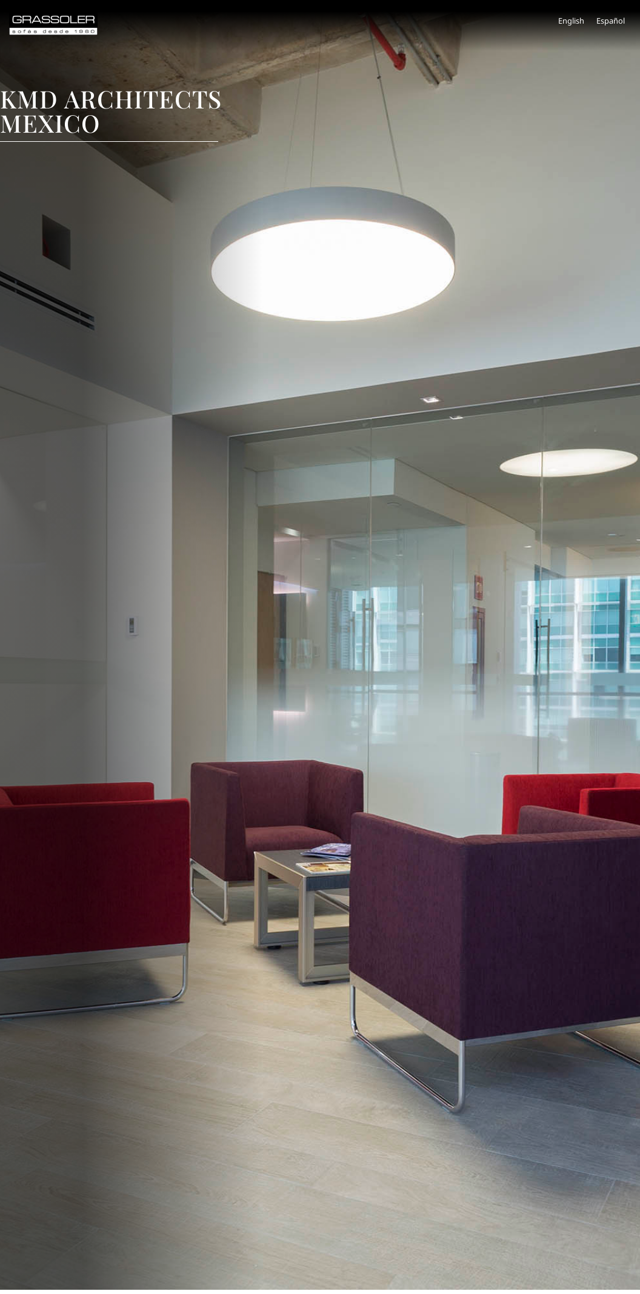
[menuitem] (571, 20)
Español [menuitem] (610, 20)
